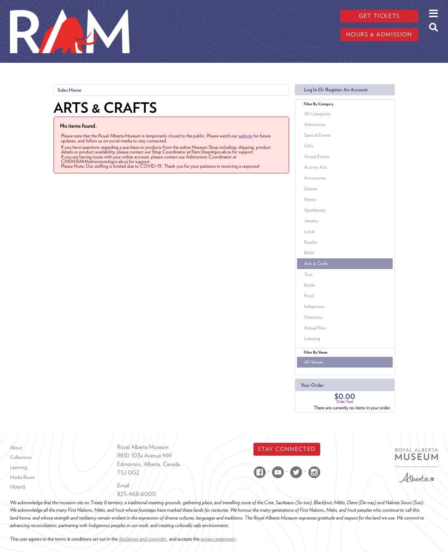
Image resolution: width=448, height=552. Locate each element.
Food (309, 295)
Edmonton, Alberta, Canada (148, 464)
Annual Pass (315, 327)
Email (123, 485)
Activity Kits (315, 167)
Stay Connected (287, 449)
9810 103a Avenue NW (144, 455)
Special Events (317, 135)
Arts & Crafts (316, 263)
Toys (308, 274)
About (16, 447)
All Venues (313, 362)
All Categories (317, 113)
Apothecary (315, 210)
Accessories (315, 178)
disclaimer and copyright (142, 539)
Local (309, 231)
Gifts (308, 145)
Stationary (313, 317)
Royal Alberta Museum (142, 447)
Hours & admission (379, 34)
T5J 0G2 (128, 472)
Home (310, 199)
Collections (21, 457)
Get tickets (379, 15)
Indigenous (314, 306)
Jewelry (311, 220)
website (245, 135)
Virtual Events (316, 156)
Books (309, 285)
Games (310, 188)
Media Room (22, 477)
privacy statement (218, 539)
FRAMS (17, 487)
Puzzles (310, 242)
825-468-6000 (136, 494)
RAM (309, 252)
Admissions (315, 124)
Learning (312, 338)
